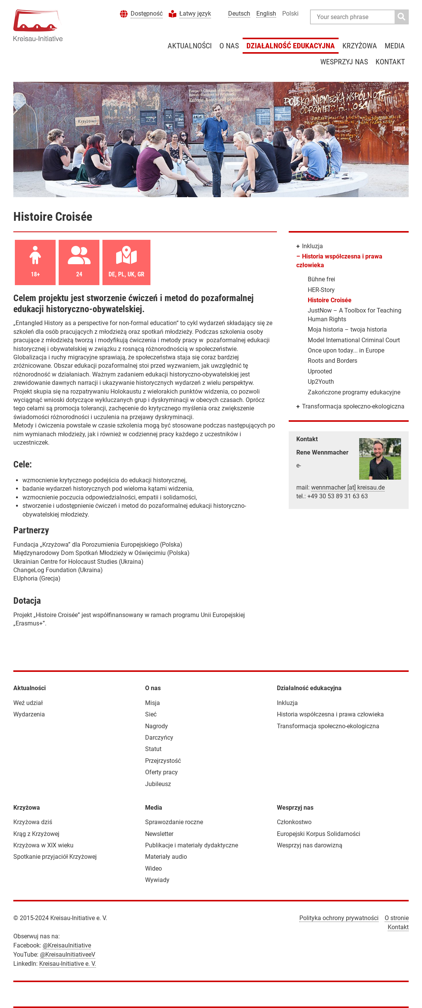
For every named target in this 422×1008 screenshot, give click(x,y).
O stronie (397, 918)
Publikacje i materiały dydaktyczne (191, 845)
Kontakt (390, 61)
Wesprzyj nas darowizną (309, 845)
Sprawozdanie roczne (174, 822)
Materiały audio (166, 856)
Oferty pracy (161, 772)
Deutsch (239, 13)
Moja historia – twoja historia (347, 329)
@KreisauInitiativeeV (67, 954)
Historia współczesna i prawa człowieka (330, 714)
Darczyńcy (159, 737)
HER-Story (321, 289)
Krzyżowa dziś (32, 822)
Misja (152, 703)
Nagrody (156, 726)
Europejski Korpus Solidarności (318, 833)
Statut (153, 749)
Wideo (153, 868)
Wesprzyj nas (344, 61)
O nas (229, 45)
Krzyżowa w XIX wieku (43, 845)
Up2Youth (321, 381)
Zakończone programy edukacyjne (354, 392)
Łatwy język (195, 13)
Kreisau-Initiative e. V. (67, 963)
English (266, 13)
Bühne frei (321, 279)
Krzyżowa (359, 45)
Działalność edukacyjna (290, 45)
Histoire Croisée (330, 300)
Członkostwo (294, 822)
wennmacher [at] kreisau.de (348, 487)
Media (395, 45)
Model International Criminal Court (354, 340)
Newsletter (159, 833)
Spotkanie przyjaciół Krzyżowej (55, 856)
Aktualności (190, 45)
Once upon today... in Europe (346, 350)
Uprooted (320, 371)
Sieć (151, 714)
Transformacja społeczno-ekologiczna (353, 406)
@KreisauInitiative (67, 945)
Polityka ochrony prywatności (339, 918)
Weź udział (28, 703)
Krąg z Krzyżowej (36, 833)
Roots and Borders (332, 360)
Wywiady (157, 880)
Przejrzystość (163, 760)
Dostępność (147, 13)
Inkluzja (312, 246)
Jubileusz (158, 784)
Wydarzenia (29, 714)
